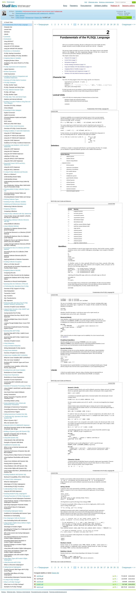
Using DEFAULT (8, 41)
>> (134, 24)
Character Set (8, 27)
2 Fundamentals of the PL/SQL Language (16, 24)
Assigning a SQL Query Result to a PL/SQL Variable (16, 63)
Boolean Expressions (10, 71)
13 (91, 24)
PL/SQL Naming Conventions (12, 53)
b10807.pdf (40, 584)
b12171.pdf (40, 587)
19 (111, 24)
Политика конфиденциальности (58, 592)
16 (101, 24)
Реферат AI (115, 6)
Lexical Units (7, 29)
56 (113, 584)
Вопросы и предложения (106, 2)
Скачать (124, 17)
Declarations (7, 39)
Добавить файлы (100, 6)
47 (113, 581)
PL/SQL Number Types (10, 85)
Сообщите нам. (58, 11)
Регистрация (10, 2)
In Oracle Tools (8, 22)
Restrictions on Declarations (12, 51)
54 (113, 576)
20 (114, 24)
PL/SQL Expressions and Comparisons (15, 66)
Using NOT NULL (9, 44)
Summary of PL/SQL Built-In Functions (15, 80)
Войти (4, 2)
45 (113, 587)
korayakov (19, 11)
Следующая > (127, 24)
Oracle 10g (38, 17)
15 (98, 24)
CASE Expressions (9, 74)
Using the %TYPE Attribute (11, 46)
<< (35, 24)
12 (88, 24)
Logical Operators (9, 69)
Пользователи (85, 6)
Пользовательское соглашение (39, 592)
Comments (7, 36)
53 (113, 579)
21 (118, 24)
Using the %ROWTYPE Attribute (13, 48)
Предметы (74, 6)
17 (105, 24)
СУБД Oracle (20, 17)
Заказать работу (128, 6)
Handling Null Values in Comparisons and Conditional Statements (16, 77)
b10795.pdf (40, 581)
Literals (6, 34)
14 (95, 24)
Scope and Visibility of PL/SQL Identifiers (15, 55)
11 (85, 24)
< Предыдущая (43, 24)
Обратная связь (93, 2)
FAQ (86, 2)
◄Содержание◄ (1, 53)
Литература (29, 17)
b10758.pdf (40, 576)
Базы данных (20, 15)
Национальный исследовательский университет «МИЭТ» (35, 13)
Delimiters (7, 32)
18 (108, 24)
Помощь (3, 592)
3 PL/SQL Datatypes (10, 82)
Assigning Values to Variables (12, 58)
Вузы (65, 6)
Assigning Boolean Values (11, 60)
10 (81, 24)
